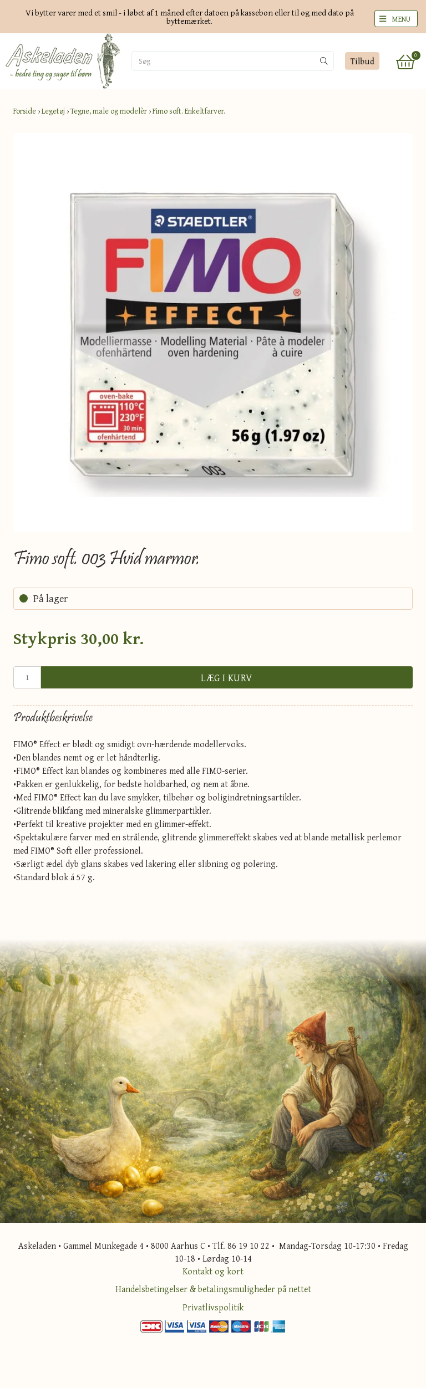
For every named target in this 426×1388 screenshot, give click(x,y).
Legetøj (53, 110)
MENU (401, 18)
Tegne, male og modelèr (108, 110)
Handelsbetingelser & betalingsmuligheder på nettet (213, 1288)
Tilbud (362, 61)
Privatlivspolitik (213, 1307)
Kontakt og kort (213, 1271)
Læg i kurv (227, 677)
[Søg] (186, 61)
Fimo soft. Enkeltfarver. (189, 110)
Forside (24, 110)
